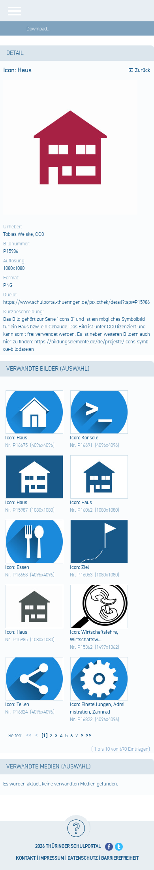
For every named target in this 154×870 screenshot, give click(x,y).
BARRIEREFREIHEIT (120, 858)
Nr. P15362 (81, 647)
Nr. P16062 (81, 510)
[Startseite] (91, 10)
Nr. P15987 (16, 510)
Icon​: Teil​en (17, 704)
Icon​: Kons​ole (84, 438)
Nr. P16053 (81, 575)
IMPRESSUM (51, 858)
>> (87, 736)
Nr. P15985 (16, 639)
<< (29, 736)
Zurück (142, 70)
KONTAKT (26, 858)
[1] (43, 736)
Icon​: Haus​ (16, 438)
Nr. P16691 (81, 445)
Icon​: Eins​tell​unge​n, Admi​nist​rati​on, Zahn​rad (97, 708)
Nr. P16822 (81, 719)
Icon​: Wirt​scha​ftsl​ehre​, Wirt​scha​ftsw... (94, 636)
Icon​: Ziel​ (79, 567)
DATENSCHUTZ (83, 858)
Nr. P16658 (16, 575)
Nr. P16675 (16, 445)
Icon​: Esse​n (17, 567)
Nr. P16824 (16, 712)
